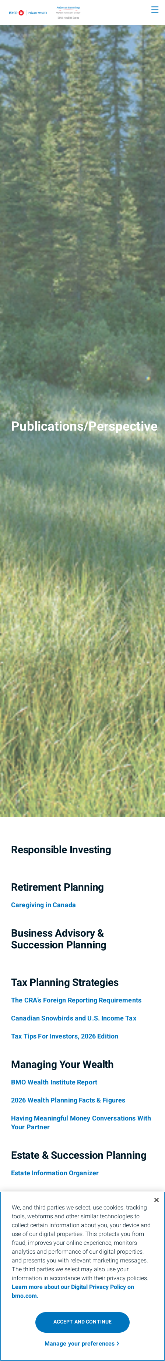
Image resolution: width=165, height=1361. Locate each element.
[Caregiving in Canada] (43, 905)
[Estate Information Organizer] (55, 1173)
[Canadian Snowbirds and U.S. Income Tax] (73, 1018)
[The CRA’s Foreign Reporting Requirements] (76, 1000)
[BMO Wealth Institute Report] (54, 1082)
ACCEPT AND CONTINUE (82, 1322)
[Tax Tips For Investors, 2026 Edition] (64, 1036)
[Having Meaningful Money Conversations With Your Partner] (81, 1123)
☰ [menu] (155, 10)
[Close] (156, 1199)
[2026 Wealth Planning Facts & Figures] (68, 1100)
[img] (82, 408)
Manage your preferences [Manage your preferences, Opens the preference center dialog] (80, 1343)
